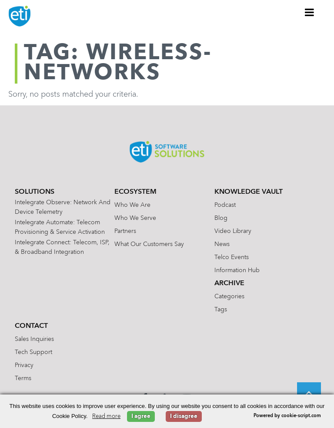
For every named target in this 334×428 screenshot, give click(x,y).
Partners (125, 231)
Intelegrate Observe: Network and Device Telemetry (62, 207)
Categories (229, 296)
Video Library (232, 231)
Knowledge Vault (248, 192)
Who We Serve (135, 218)
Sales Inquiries (34, 339)
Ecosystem (135, 192)
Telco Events (231, 257)
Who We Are (132, 205)
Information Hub (237, 270)
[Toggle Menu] (309, 12)
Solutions (34, 192)
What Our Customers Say (149, 244)
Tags (220, 310)
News (222, 244)
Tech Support (33, 352)
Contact (31, 326)
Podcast (225, 205)
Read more (106, 416)
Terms (23, 378)
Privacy (24, 365)
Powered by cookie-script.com (287, 416)
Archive (229, 283)
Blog (220, 218)
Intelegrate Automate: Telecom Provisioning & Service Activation (60, 227)
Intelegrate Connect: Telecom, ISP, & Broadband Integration (62, 247)
